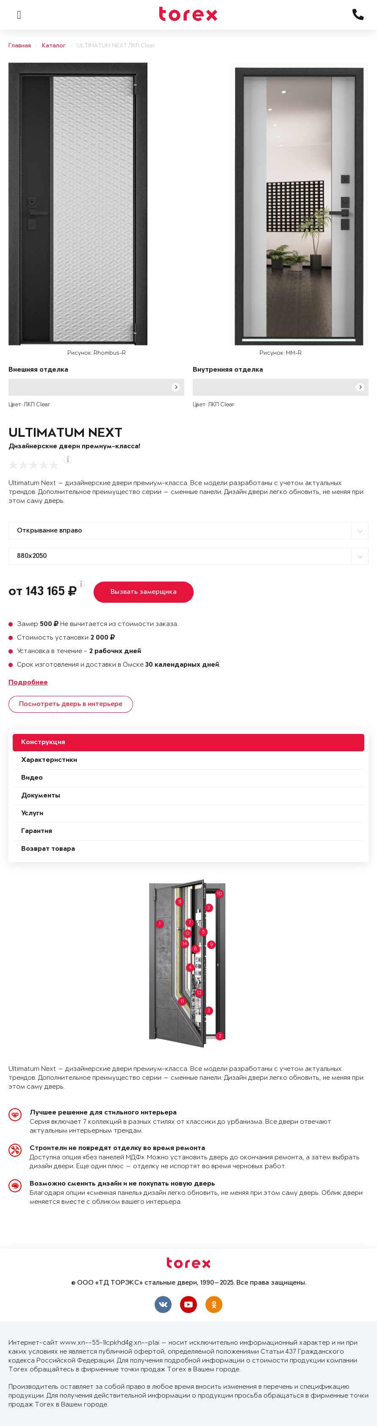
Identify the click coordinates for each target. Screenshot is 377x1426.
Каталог (54, 46)
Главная (19, 46)
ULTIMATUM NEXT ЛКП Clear (116, 46)
